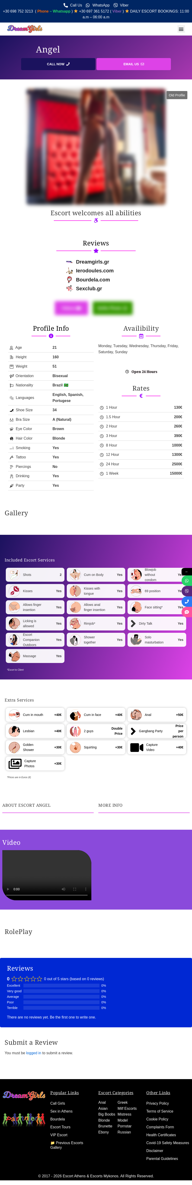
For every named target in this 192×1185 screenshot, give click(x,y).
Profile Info (51, 328)
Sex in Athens (61, 1107)
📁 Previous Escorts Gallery (67, 1140)
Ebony (103, 1128)
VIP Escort (59, 1130)
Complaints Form (160, 1122)
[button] (181, 29)
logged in (33, 1053)
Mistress (124, 1110)
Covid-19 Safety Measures (159, 1140)
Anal (102, 1098)
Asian (103, 1104)
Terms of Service (160, 1107)
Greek (123, 1098)
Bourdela (57, 1114)
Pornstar (124, 1121)
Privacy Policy (158, 1099)
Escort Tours (60, 1122)
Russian (124, 1128)
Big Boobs (106, 1110)
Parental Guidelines (162, 1159)
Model (123, 1116)
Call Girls (57, 1099)
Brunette (105, 1121)
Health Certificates (161, 1130)
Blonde (104, 1116)
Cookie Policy (157, 1114)
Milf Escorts (127, 1104)
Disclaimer (155, 1151)
